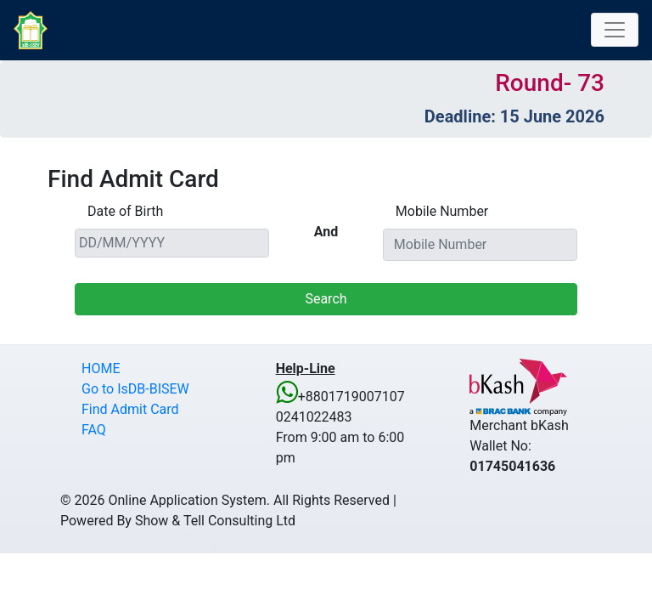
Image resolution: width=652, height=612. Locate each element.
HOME (101, 368)
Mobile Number (442, 211)
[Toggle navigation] (614, 30)
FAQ (94, 430)
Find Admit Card (130, 409)
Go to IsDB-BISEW (135, 389)
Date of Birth (125, 211)
